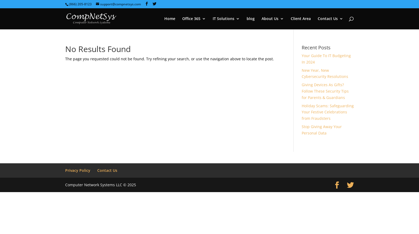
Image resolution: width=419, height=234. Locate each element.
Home (169, 19)
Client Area (301, 19)
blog (251, 19)
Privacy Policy (77, 170)
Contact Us (328, 19)
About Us (270, 19)
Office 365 (191, 19)
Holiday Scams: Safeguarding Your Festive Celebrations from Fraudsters (328, 112)
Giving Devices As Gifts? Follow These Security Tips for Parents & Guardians (325, 91)
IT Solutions (223, 19)
